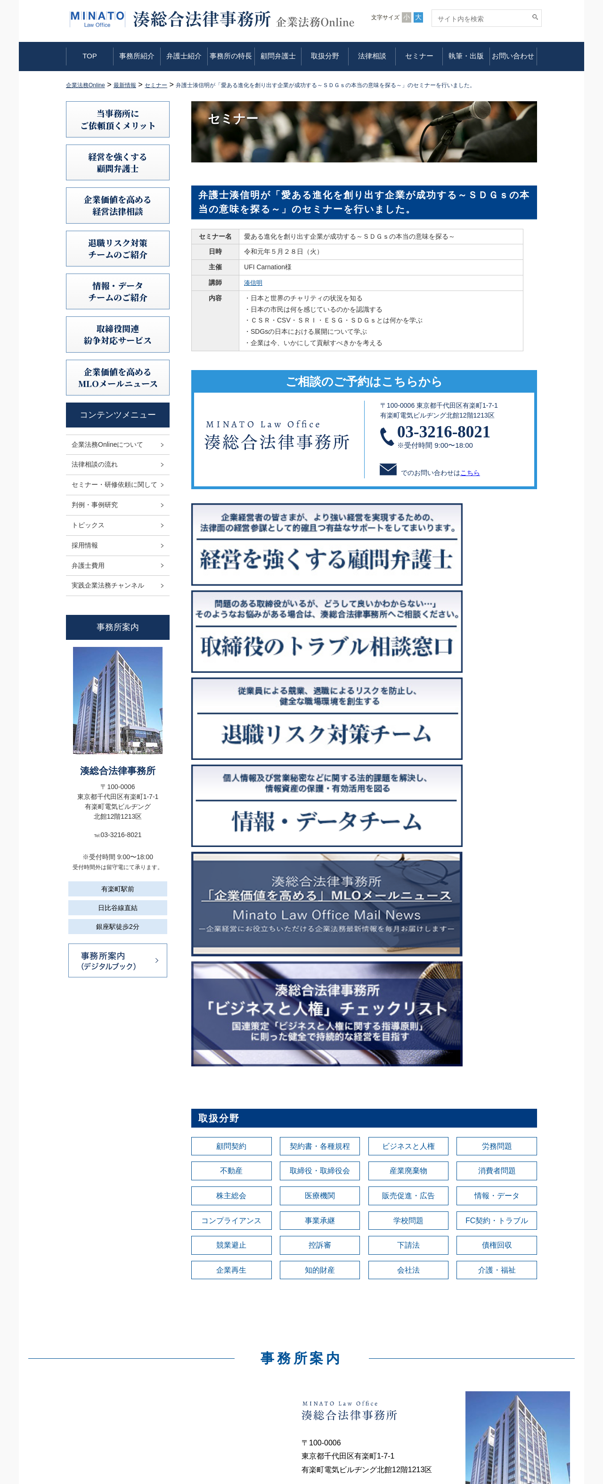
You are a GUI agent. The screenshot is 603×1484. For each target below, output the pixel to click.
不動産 (231, 789)
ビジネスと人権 (408, 762)
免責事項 (459, 1358)
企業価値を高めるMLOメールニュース (118, 377)
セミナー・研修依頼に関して (114, 484)
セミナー (419, 56)
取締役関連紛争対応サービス (118, 334)
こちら (470, 472)
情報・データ (497, 815)
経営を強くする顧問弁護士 (117, 162)
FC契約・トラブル (497, 842)
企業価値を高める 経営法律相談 (118, 205)
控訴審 (320, 868)
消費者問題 (497, 789)
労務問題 (497, 762)
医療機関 (320, 815)
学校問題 (408, 842)
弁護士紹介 (184, 56)
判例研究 (336, 1384)
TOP (89, 56)
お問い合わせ (513, 56)
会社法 (408, 894)
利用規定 (459, 1344)
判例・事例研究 (95, 504)
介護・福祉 (497, 894)
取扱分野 (325, 56)
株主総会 (231, 815)
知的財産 (320, 894)
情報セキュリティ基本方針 (485, 1371)
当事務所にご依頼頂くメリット (118, 119)
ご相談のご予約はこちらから (364, 381)
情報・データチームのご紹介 (117, 291)
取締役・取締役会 (320, 789)
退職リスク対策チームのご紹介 (117, 248)
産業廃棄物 (408, 789)
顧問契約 (231, 762)
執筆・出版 (466, 56)
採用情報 (85, 545)
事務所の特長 (231, 56)
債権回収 (497, 868)
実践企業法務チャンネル (108, 585)
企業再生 (231, 894)
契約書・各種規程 (320, 762)
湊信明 (254, 282)
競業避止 (231, 868)
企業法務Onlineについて (107, 444)
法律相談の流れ (95, 464)
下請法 (408, 868)
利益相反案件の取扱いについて (492, 1384)
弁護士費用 (88, 565)
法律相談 (372, 56)
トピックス (88, 525)
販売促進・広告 (408, 815)
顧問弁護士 (278, 56)
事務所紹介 (137, 56)
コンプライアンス (231, 842)
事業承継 (320, 842)
